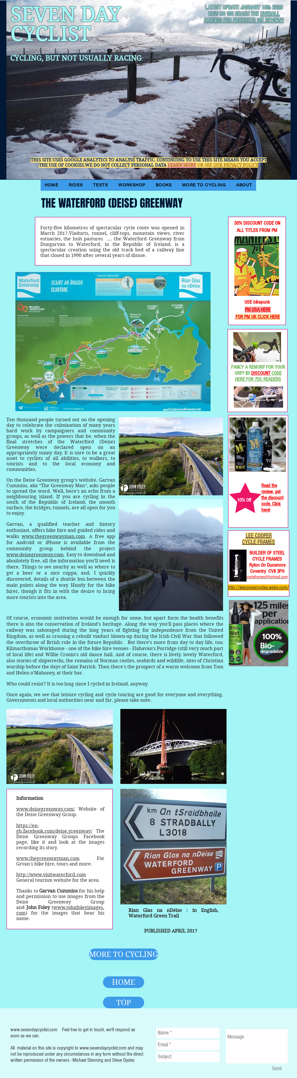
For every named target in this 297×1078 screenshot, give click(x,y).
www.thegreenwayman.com (53, 536)
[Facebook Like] (247, 197)
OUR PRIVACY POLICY (235, 165)
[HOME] (123, 982)
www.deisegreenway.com (35, 554)
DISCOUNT (260, 373)
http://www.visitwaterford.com (51, 874)
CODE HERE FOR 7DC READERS (258, 376)
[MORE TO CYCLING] (123, 954)
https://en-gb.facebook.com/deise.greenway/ (54, 828)
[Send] (276, 1068)
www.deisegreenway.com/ (45, 809)
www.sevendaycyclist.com (33, 1030)
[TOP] (123, 1002)
